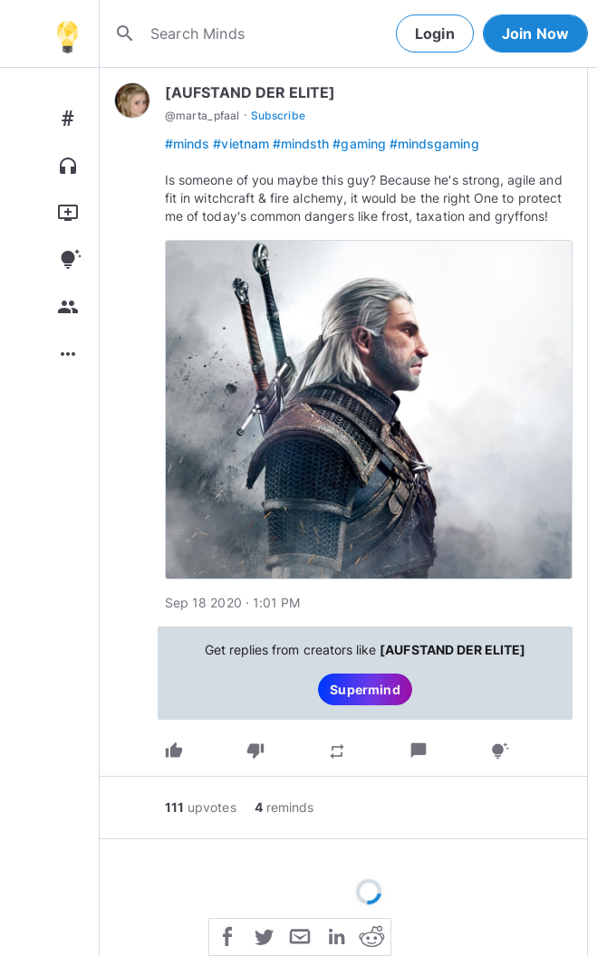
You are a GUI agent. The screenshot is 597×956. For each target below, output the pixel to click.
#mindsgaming (434, 143)
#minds (187, 143)
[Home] (67, 33)
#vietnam (240, 143)
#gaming (358, 143)
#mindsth (301, 143)
